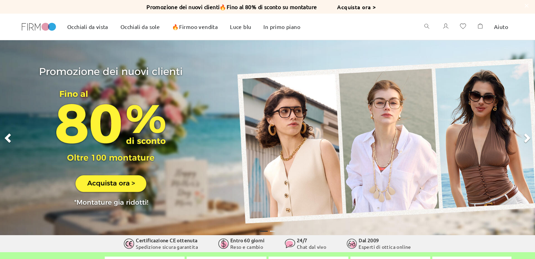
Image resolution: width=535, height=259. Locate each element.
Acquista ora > (356, 7)
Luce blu (240, 26)
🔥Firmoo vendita (195, 26)
